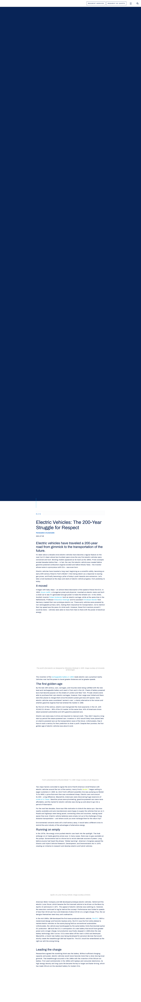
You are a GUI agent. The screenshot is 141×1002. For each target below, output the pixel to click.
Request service (96, 3)
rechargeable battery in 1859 (63, 677)
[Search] (137, 3)
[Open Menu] (130, 3)
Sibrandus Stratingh (61, 600)
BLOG (38, 514)
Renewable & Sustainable (45, 533)
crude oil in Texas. (43, 799)
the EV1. (95, 918)
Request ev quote (116, 3)
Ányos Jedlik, (46, 592)
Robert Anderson (55, 597)
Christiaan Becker (90, 600)
